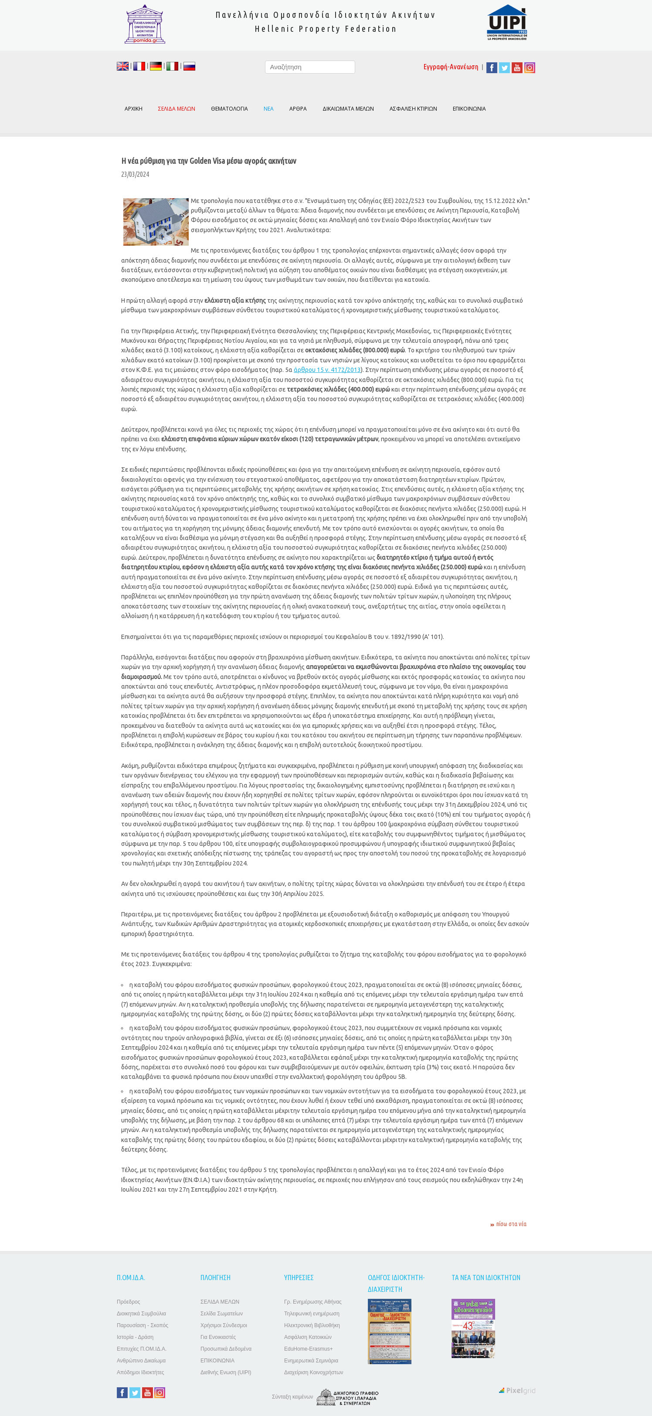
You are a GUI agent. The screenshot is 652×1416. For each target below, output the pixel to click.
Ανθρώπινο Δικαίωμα (141, 1361)
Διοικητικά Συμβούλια (141, 1314)
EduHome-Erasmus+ (308, 1349)
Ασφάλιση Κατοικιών (308, 1337)
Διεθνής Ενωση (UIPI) (225, 1372)
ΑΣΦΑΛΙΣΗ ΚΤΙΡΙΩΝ (413, 108)
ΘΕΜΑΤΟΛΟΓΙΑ (229, 108)
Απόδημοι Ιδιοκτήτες (140, 1372)
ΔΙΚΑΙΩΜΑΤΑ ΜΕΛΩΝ (348, 108)
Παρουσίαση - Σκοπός (142, 1325)
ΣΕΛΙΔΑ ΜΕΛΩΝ (219, 1302)
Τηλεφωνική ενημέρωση (312, 1314)
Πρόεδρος (128, 1302)
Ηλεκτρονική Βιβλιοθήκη (312, 1325)
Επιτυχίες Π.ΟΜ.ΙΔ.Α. (141, 1349)
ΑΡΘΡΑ (298, 108)
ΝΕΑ (269, 108)
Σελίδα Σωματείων (221, 1314)
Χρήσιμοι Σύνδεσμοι (223, 1325)
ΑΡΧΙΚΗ (134, 108)
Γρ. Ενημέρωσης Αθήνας (313, 1302)
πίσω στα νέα (511, 1223)
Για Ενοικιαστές (218, 1337)
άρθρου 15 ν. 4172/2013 (327, 369)
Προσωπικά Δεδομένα (225, 1349)
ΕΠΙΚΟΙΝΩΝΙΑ (469, 108)
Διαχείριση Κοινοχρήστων (313, 1372)
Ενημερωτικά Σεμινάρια (311, 1361)
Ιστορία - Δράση (135, 1337)
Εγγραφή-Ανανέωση (451, 66)
